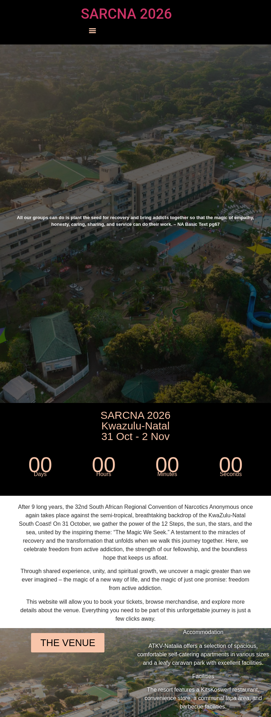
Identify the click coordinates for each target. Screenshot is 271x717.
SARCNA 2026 (126, 14)
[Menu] (92, 30)
